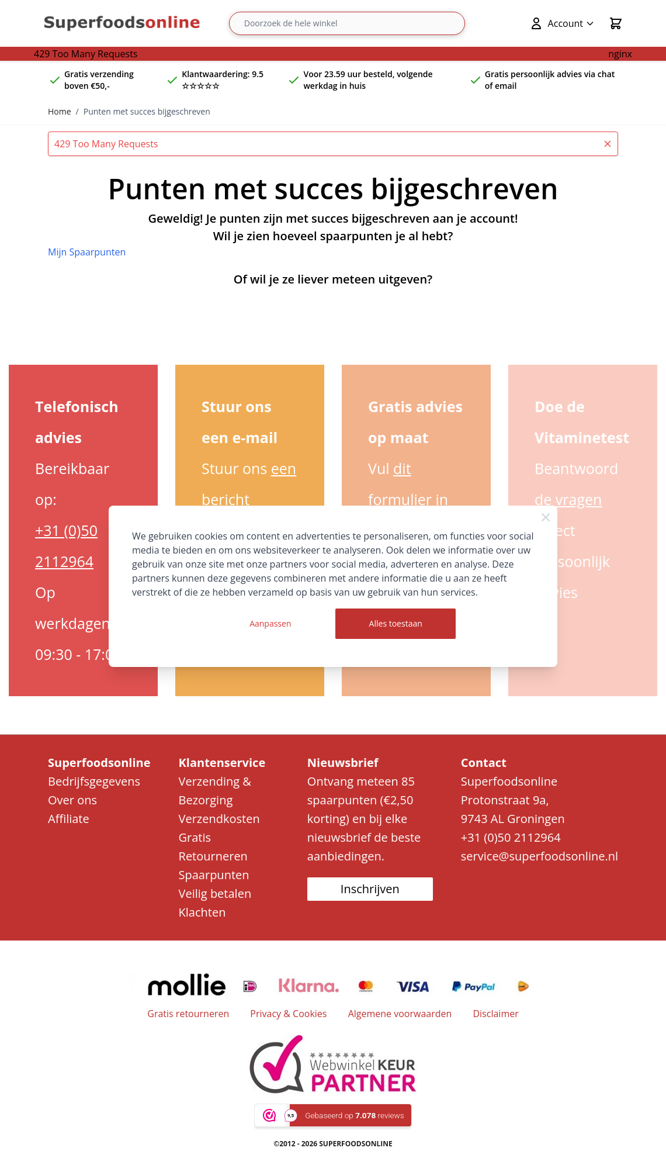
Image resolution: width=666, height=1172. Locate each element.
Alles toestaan (395, 623)
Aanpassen (270, 623)
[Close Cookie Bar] (546, 517)
